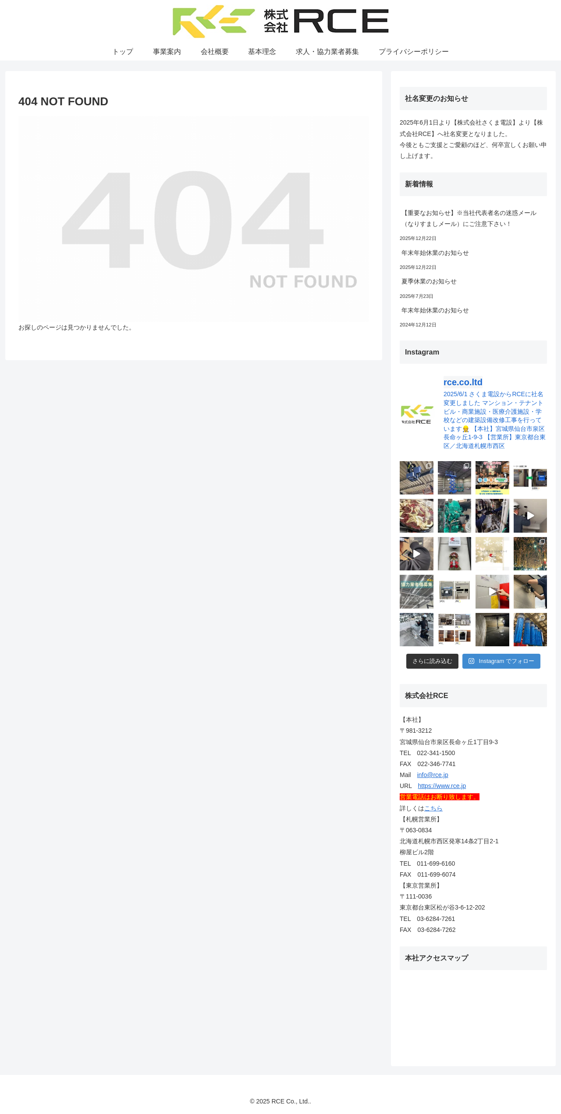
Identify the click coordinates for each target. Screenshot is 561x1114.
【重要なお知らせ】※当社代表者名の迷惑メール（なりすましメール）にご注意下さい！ (468, 218)
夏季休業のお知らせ (429, 281)
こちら (433, 808)
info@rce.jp (432, 774)
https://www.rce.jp (442, 785)
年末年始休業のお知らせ (435, 252)
